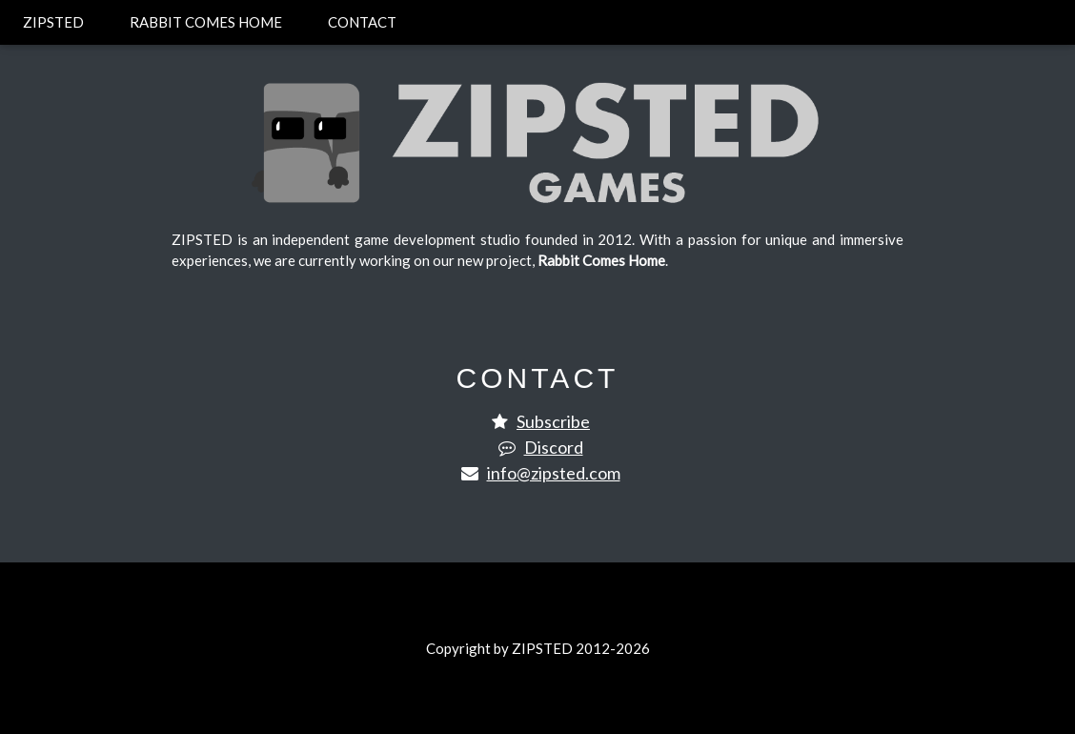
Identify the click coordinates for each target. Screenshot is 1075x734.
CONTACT (362, 22)
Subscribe (553, 421)
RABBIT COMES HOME (206, 22)
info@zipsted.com (553, 472)
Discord (553, 447)
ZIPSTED (53, 22)
